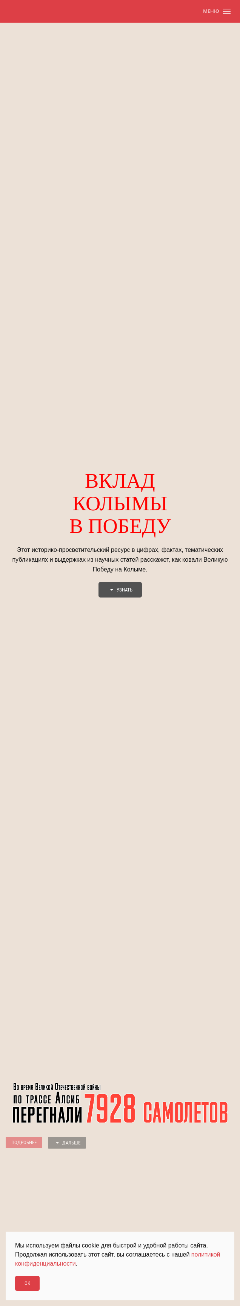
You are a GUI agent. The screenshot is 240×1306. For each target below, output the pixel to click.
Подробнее (24, 1142)
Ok (27, 1283)
